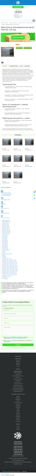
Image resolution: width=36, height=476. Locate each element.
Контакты (18, 364)
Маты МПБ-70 (5, 245)
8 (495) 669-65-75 (18, 446)
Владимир (18, 397)
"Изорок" (18, 427)
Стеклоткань (4, 277)
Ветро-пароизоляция (6, 276)
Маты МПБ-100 (5, 248)
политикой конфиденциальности (18, 338)
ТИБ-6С (3, 252)
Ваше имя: (6, 322)
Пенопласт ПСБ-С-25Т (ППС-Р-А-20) (9, 268)
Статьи (18, 366)
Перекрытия (3, 204)
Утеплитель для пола (5, 213)
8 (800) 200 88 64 (18, 11)
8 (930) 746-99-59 (18, 449)
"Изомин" (18, 429)
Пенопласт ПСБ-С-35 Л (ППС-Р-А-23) (9, 271)
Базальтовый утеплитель (7, 253)
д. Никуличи (18, 421)
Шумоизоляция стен (5, 208)
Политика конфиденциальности (18, 460)
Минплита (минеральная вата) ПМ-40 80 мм (6, 183)
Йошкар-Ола (18, 399)
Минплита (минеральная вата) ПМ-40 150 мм (28, 150)
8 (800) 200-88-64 (8, 308)
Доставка (18, 361)
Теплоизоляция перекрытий (18, 389)
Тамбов (18, 410)
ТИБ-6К (3, 251)
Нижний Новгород (18, 402)
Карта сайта (24, 471)
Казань (18, 401)
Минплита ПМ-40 (5, 222)
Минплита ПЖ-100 (6, 226)
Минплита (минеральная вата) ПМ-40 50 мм (28, 166)
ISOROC (4, 255)
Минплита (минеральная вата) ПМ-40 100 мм (6, 150)
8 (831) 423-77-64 (18, 448)
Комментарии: (7, 327)
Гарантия (18, 363)
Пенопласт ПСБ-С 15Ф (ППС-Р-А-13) (9, 262)
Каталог (18, 369)
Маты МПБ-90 (5, 247)
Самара (18, 418)
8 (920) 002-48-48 (18, 12)
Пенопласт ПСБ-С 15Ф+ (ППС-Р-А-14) (9, 263)
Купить (19, 48)
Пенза (18, 408)
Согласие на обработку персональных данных (18, 458)
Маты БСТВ (4, 238)
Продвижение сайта (18, 463)
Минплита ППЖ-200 (6, 232)
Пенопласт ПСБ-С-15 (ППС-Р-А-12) (9, 261)
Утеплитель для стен (5, 217)
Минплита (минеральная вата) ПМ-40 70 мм (6, 166)
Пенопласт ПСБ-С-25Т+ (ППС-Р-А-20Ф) (10, 269)
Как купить (18, 360)
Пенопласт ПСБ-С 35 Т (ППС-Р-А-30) (9, 273)
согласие (8, 337)
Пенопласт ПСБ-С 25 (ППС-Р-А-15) (9, 265)
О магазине (18, 356)
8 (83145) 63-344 (18, 454)
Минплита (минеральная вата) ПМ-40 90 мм (17, 183)
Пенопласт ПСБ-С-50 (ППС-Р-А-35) (9, 274)
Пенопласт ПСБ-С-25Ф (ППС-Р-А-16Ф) (10, 266)
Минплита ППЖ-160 (6, 230)
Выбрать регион (18, 17)
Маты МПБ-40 (5, 241)
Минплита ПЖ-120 (6, 227)
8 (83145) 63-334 (18, 452)
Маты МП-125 (5, 237)
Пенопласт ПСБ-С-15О (6, 258)
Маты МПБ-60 (5, 243)
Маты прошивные (5, 233)
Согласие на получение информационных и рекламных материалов (18, 462)
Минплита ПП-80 (5, 225)
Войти (3, 473)
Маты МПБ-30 (5, 240)
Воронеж (18, 415)
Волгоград (18, 416)
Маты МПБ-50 (5, 242)
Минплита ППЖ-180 (6, 231)
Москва (18, 396)
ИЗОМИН (4, 256)
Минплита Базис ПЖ (6, 221)
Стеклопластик (5, 278)
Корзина (3, 475)
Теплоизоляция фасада (5, 192)
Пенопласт (4, 257)
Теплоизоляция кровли (5, 199)
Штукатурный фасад (6, 195)
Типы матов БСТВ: (6, 250)
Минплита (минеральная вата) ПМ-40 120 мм (17, 166)
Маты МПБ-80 (5, 246)
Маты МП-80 (4, 235)
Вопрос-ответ (18, 358)
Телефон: (6, 318)
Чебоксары (18, 405)
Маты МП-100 (5, 236)
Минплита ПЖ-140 (6, 228)
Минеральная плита (6, 220)
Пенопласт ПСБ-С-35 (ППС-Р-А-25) (9, 272)
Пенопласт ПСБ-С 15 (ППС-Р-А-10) (9, 260)
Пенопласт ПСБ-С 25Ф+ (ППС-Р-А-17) (9, 267)
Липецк (18, 411)
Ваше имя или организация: (10, 313)
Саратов (18, 413)
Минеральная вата (18, 371)
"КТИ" (18, 426)
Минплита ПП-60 (5, 224)
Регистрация (7, 473)
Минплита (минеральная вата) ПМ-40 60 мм (17, 150)
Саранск (18, 404)
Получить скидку (18, 37)
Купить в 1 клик (27, 47)
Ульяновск (18, 407)
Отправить (18, 344)
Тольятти (18, 419)
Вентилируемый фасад (6, 194)
